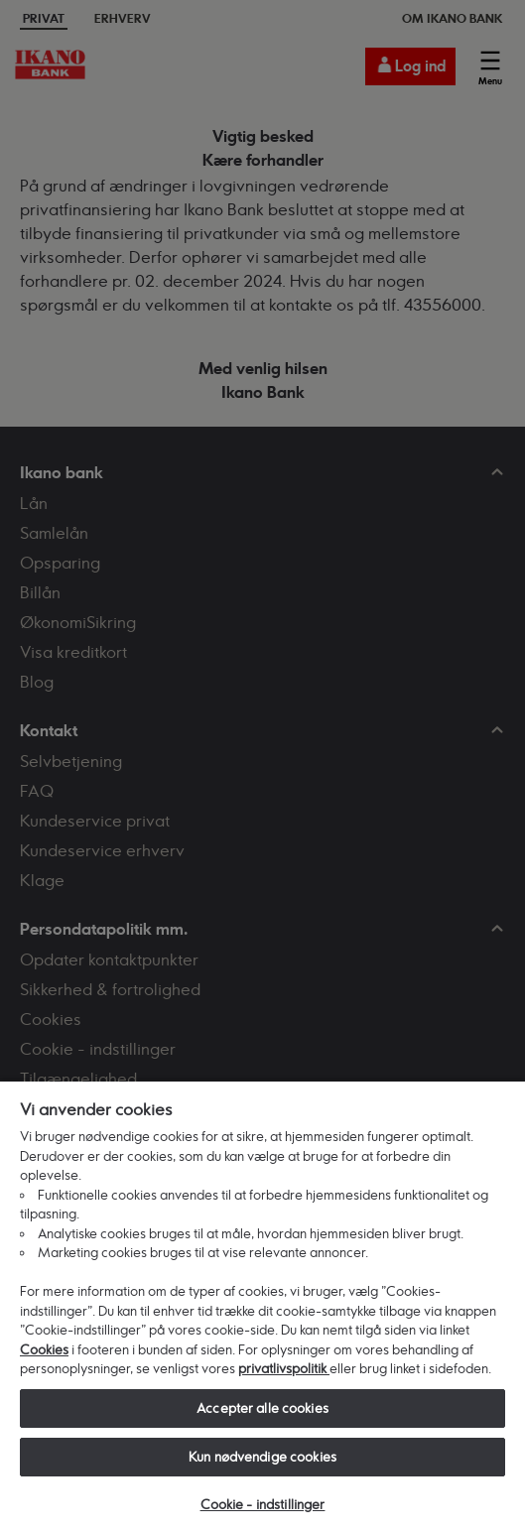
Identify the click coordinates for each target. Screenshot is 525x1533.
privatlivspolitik (283, 1368)
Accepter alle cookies (262, 1408)
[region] (262, 1306)
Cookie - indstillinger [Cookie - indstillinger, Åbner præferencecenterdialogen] (263, 1504)
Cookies (44, 1349)
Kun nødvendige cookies (262, 1457)
